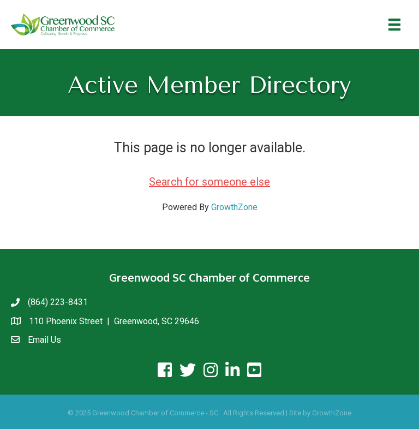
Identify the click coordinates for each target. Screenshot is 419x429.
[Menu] (394, 24)
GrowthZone (234, 207)
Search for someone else (209, 181)
